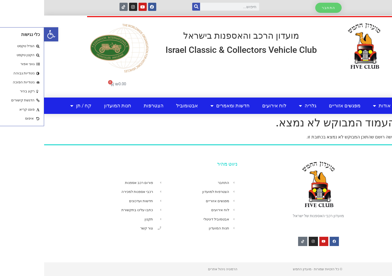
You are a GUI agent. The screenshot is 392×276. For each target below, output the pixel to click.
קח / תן (36, 106)
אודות (338, 106)
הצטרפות (110, 105)
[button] (7, 34)
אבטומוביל (143, 105)
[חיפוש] (152, 7)
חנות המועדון (73, 105)
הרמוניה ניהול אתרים (178, 269)
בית (362, 105)
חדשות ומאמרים (186, 106)
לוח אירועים (230, 105)
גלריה (263, 106)
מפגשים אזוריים (300, 105)
